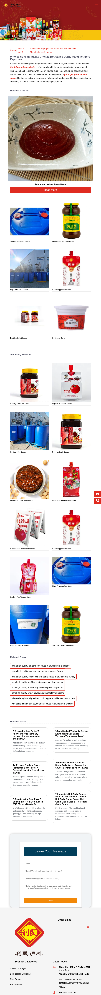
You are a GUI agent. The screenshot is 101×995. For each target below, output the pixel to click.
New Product (29, 978)
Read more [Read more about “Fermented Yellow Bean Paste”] (50, 189)
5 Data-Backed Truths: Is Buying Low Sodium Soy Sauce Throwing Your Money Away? (71, 733)
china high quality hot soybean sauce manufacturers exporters (41, 666)
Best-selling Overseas (29, 973)
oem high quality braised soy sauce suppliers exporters (37, 687)
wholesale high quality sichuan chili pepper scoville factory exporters (43, 698)
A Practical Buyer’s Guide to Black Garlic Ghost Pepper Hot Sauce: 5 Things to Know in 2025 (71, 765)
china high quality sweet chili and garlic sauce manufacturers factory (43, 677)
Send (50, 900)
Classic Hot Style (29, 968)
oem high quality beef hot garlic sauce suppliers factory (37, 682)
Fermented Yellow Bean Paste (50, 184)
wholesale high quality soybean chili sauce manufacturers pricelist (42, 704)
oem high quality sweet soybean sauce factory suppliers (38, 693)
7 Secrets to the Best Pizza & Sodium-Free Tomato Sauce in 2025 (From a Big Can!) (28, 801)
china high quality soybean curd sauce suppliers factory (37, 671)
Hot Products (29, 984)
